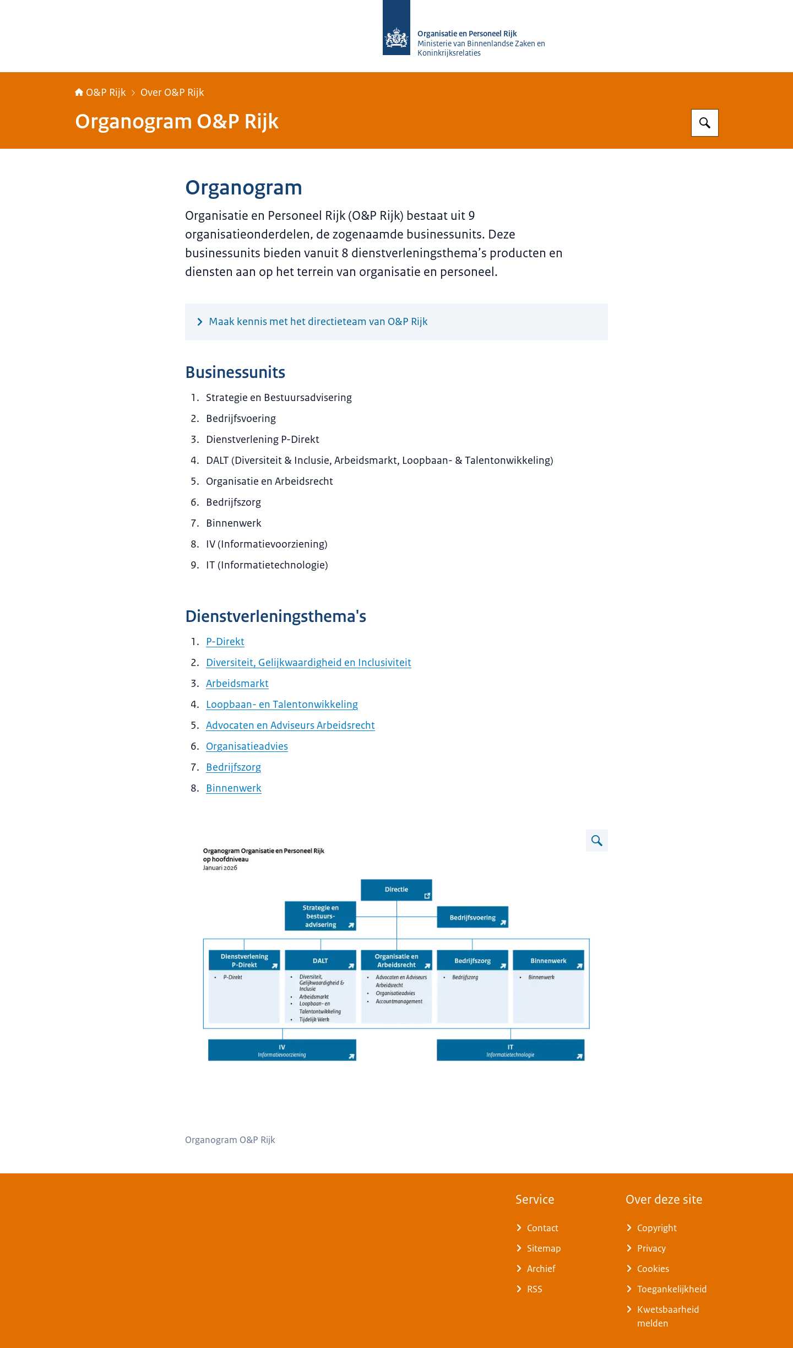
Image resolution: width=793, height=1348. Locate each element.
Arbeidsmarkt (237, 683)
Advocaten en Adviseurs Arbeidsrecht (290, 725)
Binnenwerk (234, 788)
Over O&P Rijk (172, 92)
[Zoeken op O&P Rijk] (705, 123)
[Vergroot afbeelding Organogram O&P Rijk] (597, 841)
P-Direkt (225, 641)
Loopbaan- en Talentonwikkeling (282, 704)
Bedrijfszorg (233, 767)
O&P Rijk (100, 92)
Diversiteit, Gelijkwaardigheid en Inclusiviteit (308, 662)
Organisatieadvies (247, 746)
